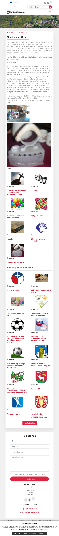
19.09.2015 (35, 385)
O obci (29, 488)
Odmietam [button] (42, 533)
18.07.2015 (11, 360)
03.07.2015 (35, 333)
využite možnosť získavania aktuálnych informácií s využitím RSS (26, 520)
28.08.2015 (11, 385)
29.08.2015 (35, 360)
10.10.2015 (35, 410)
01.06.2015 (11, 410)
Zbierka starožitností (24, 32)
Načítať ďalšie (29, 423)
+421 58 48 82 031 (31, 509)
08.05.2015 (11, 286)
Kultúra (12, 32)
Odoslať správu (29, 479)
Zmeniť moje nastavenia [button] (29, 533)
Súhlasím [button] (16, 533)
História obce (29, 490)
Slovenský (14, 2)
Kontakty (29, 494)
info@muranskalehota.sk (30, 512)
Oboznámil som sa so (28, 474)
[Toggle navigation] (49, 12)
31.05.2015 (11, 309)
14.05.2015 (35, 286)
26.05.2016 (11, 186)
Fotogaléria (29, 492)
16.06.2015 (35, 309)
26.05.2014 (11, 258)
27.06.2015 (11, 333)
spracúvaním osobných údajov (36, 474)
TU (8, 102)
